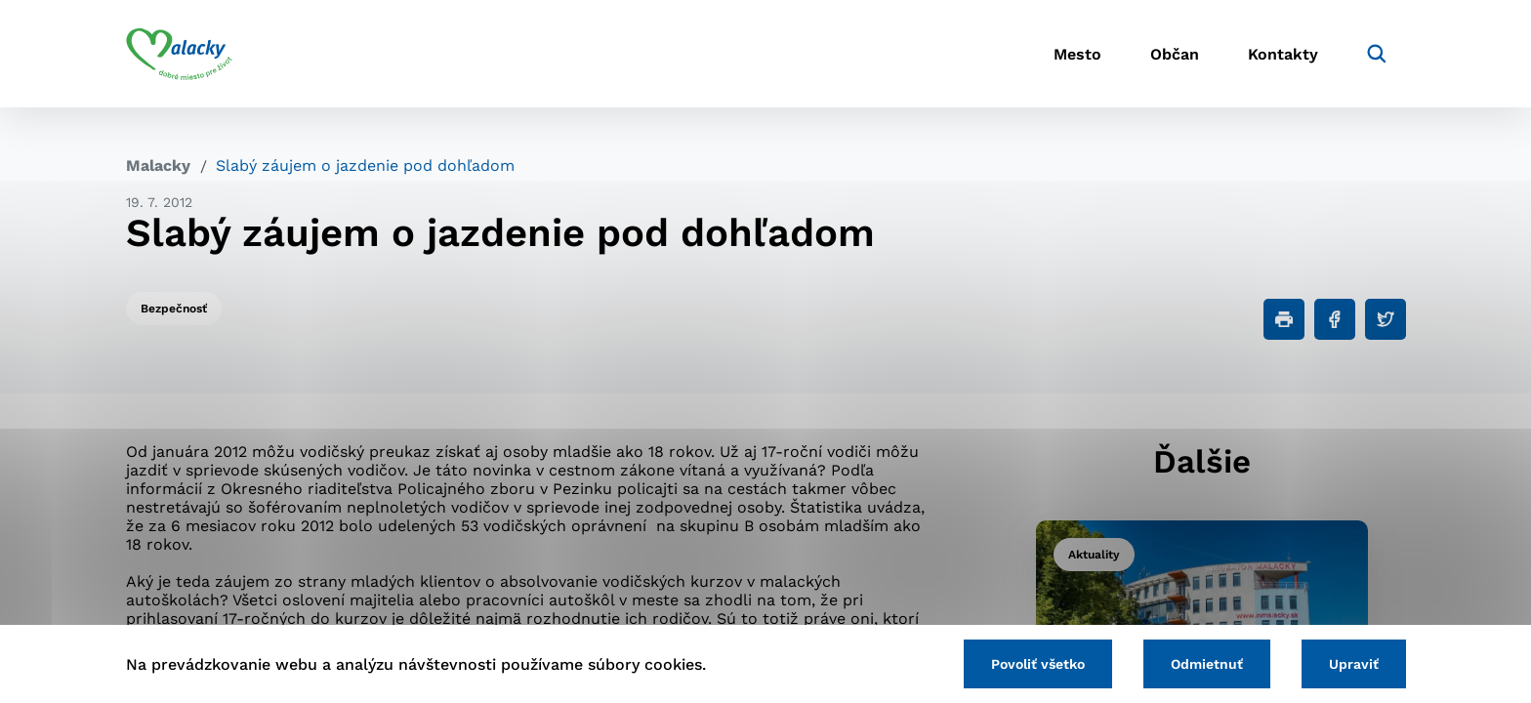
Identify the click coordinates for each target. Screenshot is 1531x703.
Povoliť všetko (1038, 664)
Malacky (158, 165)
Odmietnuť (1207, 664)
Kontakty (1283, 54)
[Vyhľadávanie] (1376, 53)
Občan (1174, 54)
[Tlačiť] (1283, 319)
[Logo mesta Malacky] (179, 53)
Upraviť (1354, 664)
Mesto (1077, 54)
